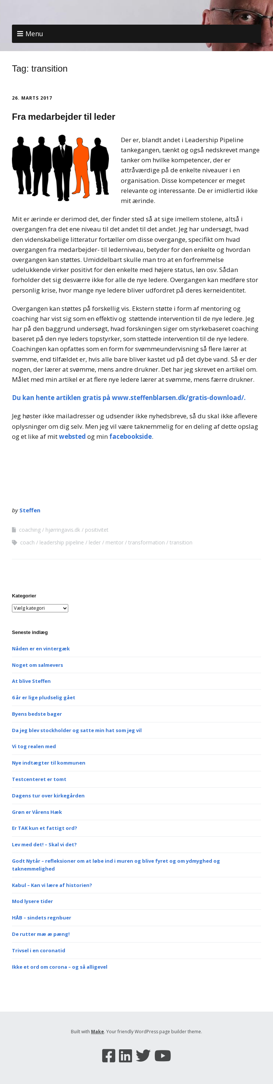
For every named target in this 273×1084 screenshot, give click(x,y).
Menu (34, 33)
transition (181, 542)
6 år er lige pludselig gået (43, 697)
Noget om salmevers (37, 665)
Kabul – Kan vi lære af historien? (52, 885)
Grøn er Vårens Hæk (37, 812)
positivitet (97, 529)
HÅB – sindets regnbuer (41, 917)
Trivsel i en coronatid (38, 950)
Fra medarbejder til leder (63, 117)
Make (97, 1031)
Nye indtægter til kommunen (48, 762)
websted (73, 436)
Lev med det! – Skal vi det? (44, 844)
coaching (30, 529)
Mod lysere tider (32, 901)
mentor (114, 542)
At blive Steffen (31, 681)
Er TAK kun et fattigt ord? (44, 828)
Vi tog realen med (34, 746)
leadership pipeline (62, 542)
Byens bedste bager (37, 713)
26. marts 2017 (32, 98)
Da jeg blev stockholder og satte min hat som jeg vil (77, 730)
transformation (146, 542)
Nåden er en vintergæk (41, 648)
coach (27, 542)
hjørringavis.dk (63, 529)
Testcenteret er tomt (39, 779)
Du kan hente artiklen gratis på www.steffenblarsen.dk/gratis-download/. (129, 397)
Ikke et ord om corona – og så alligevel (59, 966)
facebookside (130, 436)
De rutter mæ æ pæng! (41, 934)
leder (95, 542)
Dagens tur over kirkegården (48, 795)
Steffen (29, 510)
